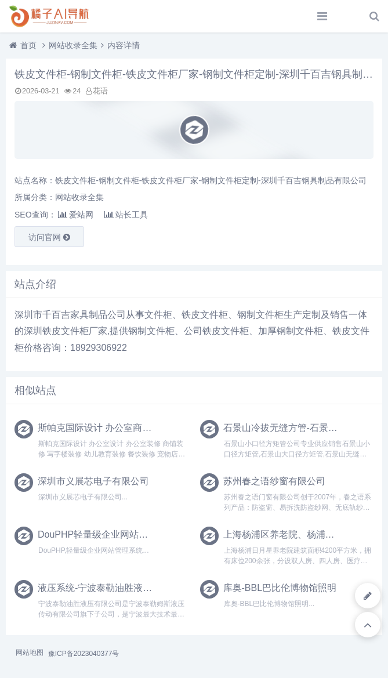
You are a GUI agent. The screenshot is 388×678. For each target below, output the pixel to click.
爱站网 (75, 214)
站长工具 (126, 214)
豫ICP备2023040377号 (83, 654)
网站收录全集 (73, 45)
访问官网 (49, 237)
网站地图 (29, 652)
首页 (28, 45)
